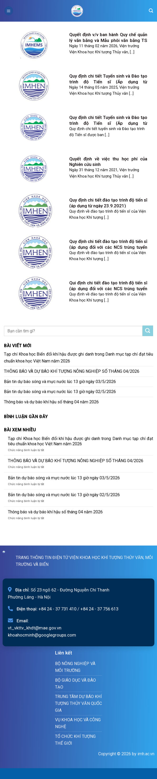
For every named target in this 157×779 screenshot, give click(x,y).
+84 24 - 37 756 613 (99, 608)
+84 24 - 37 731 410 (57, 608)
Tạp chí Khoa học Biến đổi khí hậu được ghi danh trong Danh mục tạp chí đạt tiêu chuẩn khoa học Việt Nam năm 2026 (78, 358)
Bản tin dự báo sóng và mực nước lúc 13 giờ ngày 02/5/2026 (60, 391)
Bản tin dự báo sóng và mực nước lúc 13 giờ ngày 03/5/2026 (60, 381)
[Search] (151, 11)
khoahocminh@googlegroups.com (42, 635)
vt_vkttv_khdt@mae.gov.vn (34, 627)
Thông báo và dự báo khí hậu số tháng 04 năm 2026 (51, 401)
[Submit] (148, 331)
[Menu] (8, 10)
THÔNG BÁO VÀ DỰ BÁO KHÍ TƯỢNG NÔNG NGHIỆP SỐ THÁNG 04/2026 (71, 371)
